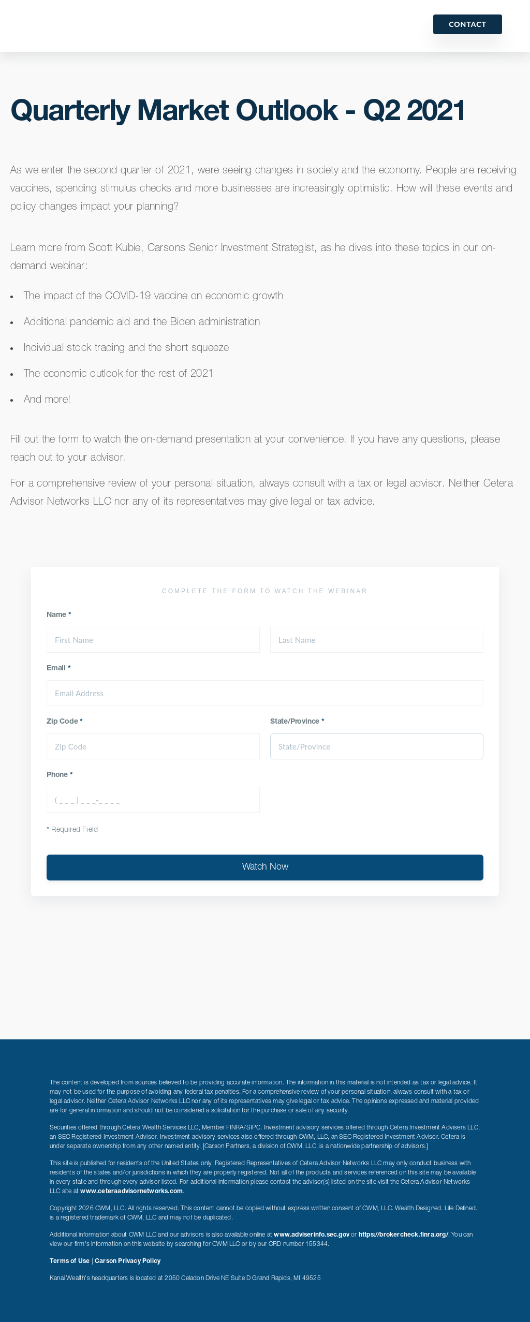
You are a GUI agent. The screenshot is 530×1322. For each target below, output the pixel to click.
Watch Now (265, 867)
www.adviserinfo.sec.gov (311, 1235)
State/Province (297, 722)
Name (59, 615)
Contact (468, 24)
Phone (60, 775)
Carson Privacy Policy (127, 1261)
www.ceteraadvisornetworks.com (131, 1191)
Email (59, 668)
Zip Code (65, 722)
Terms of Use (70, 1261)
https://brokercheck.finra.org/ (403, 1235)
